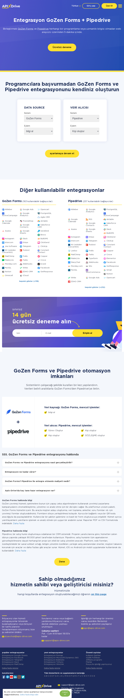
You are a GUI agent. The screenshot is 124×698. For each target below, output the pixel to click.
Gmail (109, 270)
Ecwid (43, 264)
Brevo (43, 235)
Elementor (111, 258)
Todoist (26, 250)
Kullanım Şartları (93, 655)
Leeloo (74, 251)
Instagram (9, 238)
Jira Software (11, 246)
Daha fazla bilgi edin (29, 695)
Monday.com (11, 264)
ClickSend (45, 242)
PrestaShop (28, 221)
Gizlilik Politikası (93, 658)
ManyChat (75, 262)
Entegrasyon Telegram (12, 660)
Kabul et (65, 693)
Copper (44, 256)
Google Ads (28, 209)
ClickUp (44, 246)
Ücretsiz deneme (62, 47)
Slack (25, 238)
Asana (8, 231)
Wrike (25, 268)
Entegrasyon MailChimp (13, 664)
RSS (90, 219)
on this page (99, 594)
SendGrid (45, 231)
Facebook (45, 268)
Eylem (27, 126)
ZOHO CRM (28, 271)
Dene (62, 562)
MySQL (8, 268)
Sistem (27, 113)
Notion (8, 271)
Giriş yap (91, 6)
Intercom (9, 242)
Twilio (25, 260)
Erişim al (87, 333)
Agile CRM (45, 217)
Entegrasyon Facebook (12, 658)
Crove (43, 260)
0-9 (93, 676)
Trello (25, 256)
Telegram (27, 246)
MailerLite (9, 260)
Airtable (44, 221)
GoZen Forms (25, 29)
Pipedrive (43, 29)
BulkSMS (44, 238)
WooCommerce (93, 272)
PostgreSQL (46, 213)
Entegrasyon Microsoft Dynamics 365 (61, 658)
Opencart (45, 209)
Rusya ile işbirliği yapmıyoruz (99, 664)
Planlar (89, 662)
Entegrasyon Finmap (53, 655)
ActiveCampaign (9, 215)
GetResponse (47, 271)
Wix (90, 266)
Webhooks (27, 264)
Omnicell (9, 275)
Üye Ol (109, 6)
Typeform (93, 258)
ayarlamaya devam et (62, 154)
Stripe (25, 242)
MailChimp (9, 256)
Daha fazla (18, 523)
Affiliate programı (94, 660)
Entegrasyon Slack (10, 662)
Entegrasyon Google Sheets (15, 655)
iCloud (26, 275)
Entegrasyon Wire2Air (54, 664)
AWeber (8, 209)
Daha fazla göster (10, 668)
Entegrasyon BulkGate (54, 660)
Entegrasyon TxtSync (54, 662)
